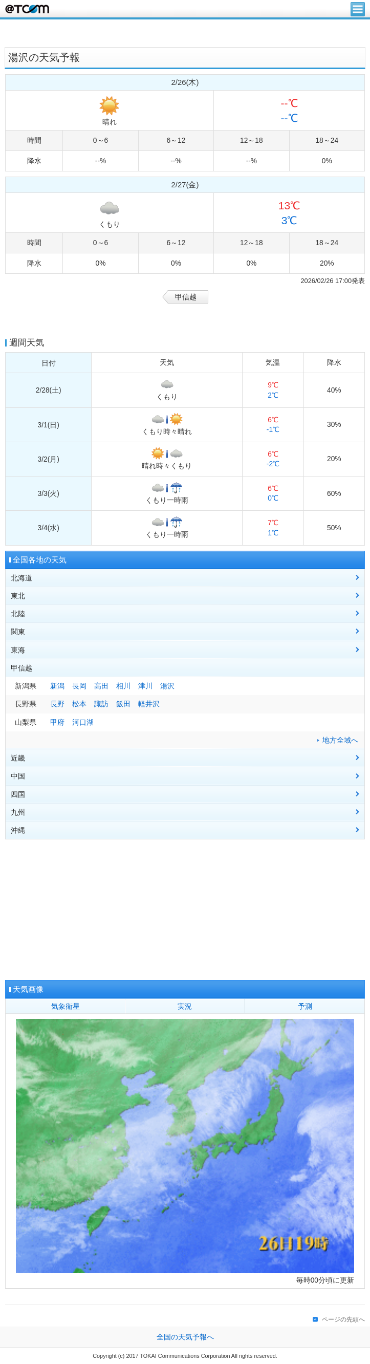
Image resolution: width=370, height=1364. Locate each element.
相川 (123, 686)
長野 (57, 704)
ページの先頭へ (343, 1319)
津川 (145, 686)
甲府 (57, 722)
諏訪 (101, 704)
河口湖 (83, 722)
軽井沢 (149, 704)
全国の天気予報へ (185, 1337)
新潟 (57, 686)
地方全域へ (340, 740)
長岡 (79, 686)
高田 (101, 686)
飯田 (123, 704)
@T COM (27, 9)
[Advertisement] (185, 32)
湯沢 (167, 686)
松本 (79, 704)
